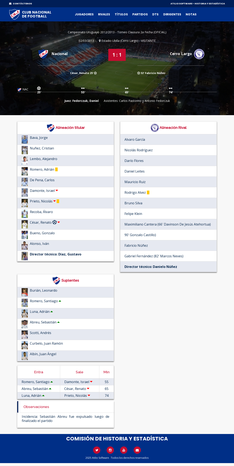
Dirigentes (172, 14)
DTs (155, 14)
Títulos (121, 14)
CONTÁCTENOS (20, 3)
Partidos (140, 14)
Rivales (104, 14)
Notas (191, 14)
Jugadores (84, 14)
